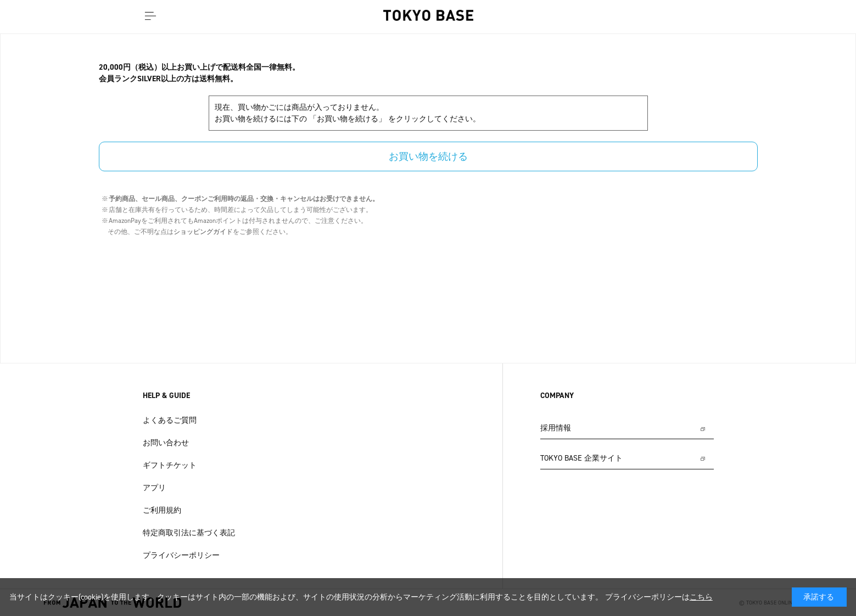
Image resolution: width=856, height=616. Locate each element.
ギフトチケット (170, 465)
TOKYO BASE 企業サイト (581, 458)
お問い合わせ (166, 443)
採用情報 (555, 428)
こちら (701, 597)
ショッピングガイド (203, 231)
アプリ (154, 488)
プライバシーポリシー (181, 555)
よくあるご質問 (170, 420)
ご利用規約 (162, 510)
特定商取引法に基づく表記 (189, 533)
